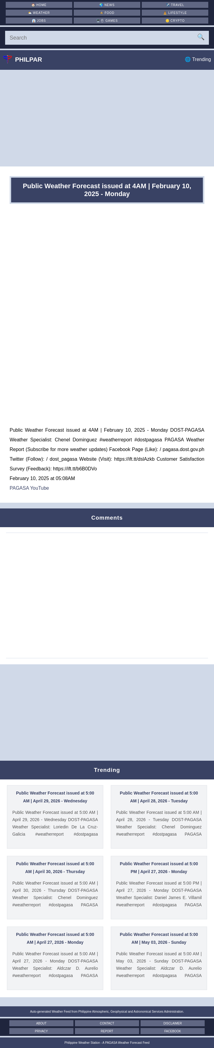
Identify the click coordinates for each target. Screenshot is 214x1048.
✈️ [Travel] (175, 5)
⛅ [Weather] (39, 13)
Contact (107, 1023)
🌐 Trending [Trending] (198, 59)
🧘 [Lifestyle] (175, 13)
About (41, 1023)
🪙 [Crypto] (175, 20)
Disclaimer (172, 1023)
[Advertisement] (107, 118)
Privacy (41, 1031)
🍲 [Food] (107, 13)
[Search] (107, 38)
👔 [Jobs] (39, 20)
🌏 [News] (107, 5)
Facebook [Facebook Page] (172, 1031)
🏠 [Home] (39, 5)
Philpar (27, 59)
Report (107, 1031)
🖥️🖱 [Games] (107, 20)
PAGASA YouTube (29, 488)
